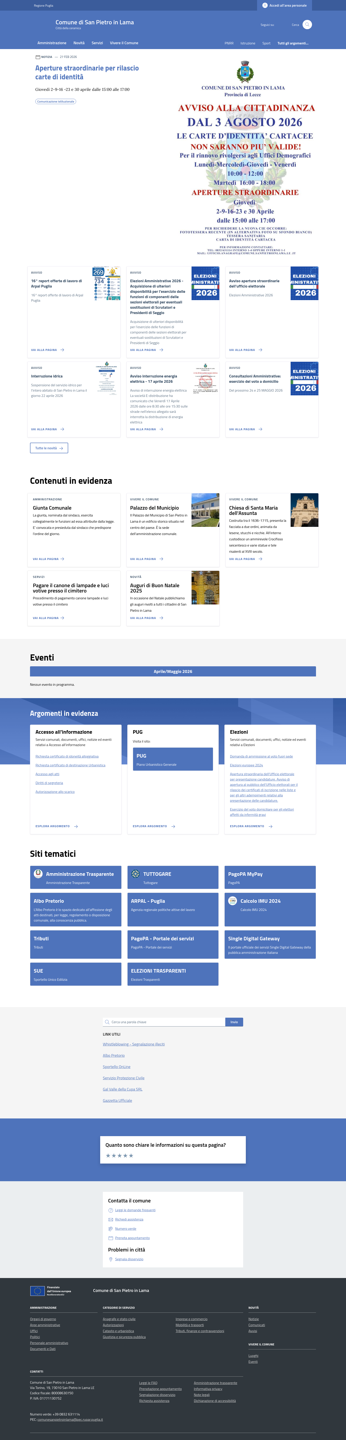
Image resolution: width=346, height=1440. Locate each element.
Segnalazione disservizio (157, 1394)
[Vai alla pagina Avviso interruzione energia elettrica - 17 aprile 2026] (146, 427)
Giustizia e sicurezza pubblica (124, 1336)
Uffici (34, 1330)
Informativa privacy (208, 1388)
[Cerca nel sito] (307, 24)
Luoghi (253, 1355)
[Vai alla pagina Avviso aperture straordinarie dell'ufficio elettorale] (245, 348)
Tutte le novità (49, 448)
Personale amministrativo (49, 1342)
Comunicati (256, 1325)
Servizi (97, 43)
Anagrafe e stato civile (119, 1319)
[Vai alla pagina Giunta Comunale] (49, 557)
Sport (266, 43)
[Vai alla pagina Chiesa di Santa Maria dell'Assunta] (245, 557)
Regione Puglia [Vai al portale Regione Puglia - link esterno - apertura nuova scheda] (43, 5)
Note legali (202, 1394)
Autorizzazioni (113, 1325)
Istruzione (248, 43)
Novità (79, 43)
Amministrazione (52, 43)
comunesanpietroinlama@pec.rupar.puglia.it (70, 1419)
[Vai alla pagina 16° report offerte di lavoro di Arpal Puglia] (47, 348)
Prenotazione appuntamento (160, 1388)
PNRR (229, 43)
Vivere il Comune (124, 43)
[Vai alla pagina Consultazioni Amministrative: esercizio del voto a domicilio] (245, 427)
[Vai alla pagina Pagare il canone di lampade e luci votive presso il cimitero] (49, 616)
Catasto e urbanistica (118, 1330)
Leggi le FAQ (148, 1382)
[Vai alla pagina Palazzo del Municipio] (146, 557)
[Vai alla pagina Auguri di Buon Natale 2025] (146, 616)
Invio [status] (234, 1022)
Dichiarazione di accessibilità (215, 1400)
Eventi (253, 1361)
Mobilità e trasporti (190, 1325)
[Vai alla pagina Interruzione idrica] (47, 427)
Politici (35, 1336)
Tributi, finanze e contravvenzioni (200, 1330)
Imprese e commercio (191, 1319)
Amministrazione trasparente (215, 1382)
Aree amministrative (45, 1325)
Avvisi (252, 1330)
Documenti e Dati (43, 1348)
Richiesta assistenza (154, 1400)
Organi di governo (43, 1319)
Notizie (253, 1319)
